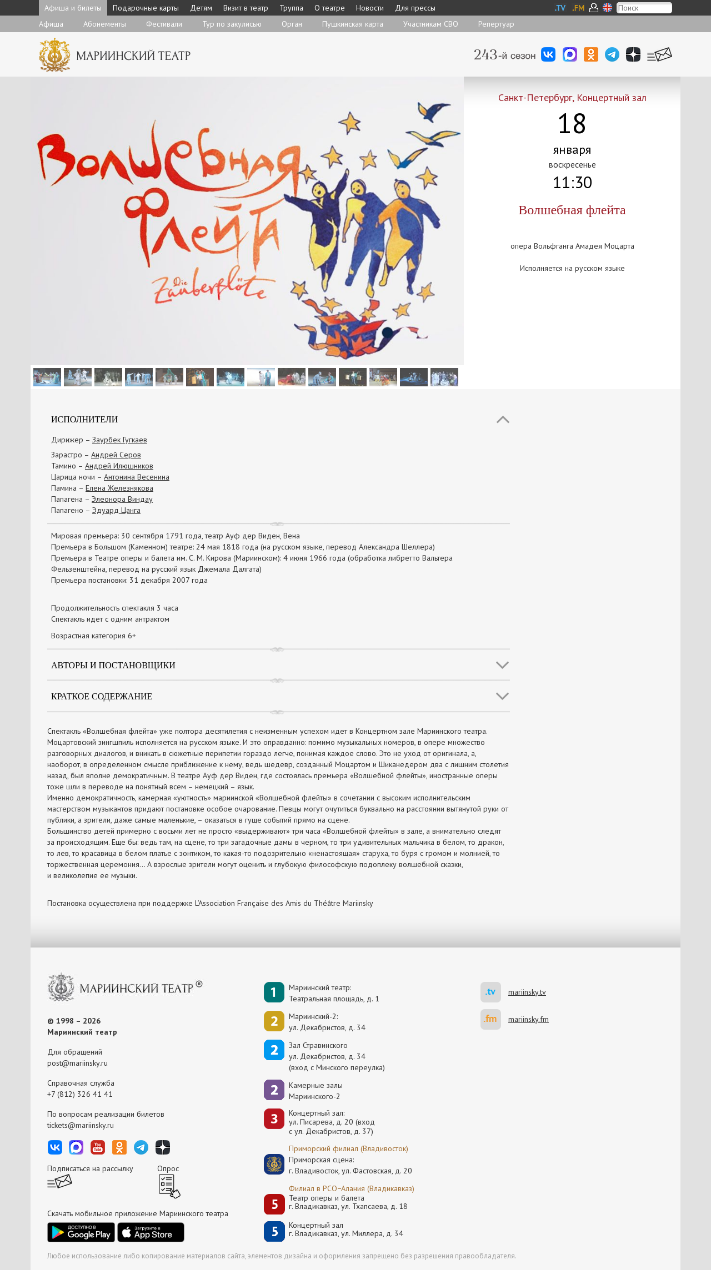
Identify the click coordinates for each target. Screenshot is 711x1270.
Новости (370, 8)
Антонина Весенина (136, 477)
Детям (201, 8)
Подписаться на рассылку (90, 1168)
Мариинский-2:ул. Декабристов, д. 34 (327, 1021)
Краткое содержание (101, 696)
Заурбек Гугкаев (119, 440)
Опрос (168, 1168)
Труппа (291, 8)
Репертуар (496, 24)
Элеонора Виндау (122, 499)
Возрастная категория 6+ (93, 636)
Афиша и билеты (73, 8)
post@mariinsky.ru (77, 1063)
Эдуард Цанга (116, 510)
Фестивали (164, 24)
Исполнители (84, 419)
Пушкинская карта (352, 24)
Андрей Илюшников (119, 466)
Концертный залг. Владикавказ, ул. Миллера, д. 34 (346, 1229)
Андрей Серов (116, 455)
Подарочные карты (146, 8)
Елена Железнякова (119, 488)
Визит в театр (245, 8)
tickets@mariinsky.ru (80, 1125)
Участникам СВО (430, 24)
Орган (292, 24)
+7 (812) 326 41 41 (80, 1094)
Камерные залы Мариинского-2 (316, 1090)
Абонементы (104, 24)
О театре (329, 8)
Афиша (51, 24)
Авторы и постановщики (113, 665)
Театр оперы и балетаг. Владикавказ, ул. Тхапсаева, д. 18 (348, 1202)
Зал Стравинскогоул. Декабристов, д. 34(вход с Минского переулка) (337, 1056)
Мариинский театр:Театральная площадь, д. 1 (334, 993)
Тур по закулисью (232, 24)
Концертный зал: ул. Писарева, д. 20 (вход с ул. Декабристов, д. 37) (332, 1122)
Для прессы (415, 8)
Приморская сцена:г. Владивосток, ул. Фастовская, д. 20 (339, 1165)
